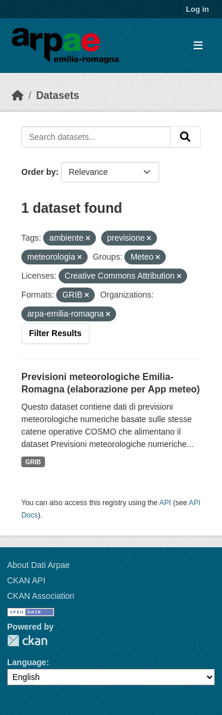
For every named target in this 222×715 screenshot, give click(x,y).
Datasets (57, 95)
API (165, 503)
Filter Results (55, 333)
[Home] (18, 95)
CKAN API (26, 580)
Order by (38, 172)
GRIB (33, 461)
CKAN (27, 640)
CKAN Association (41, 596)
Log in (197, 9)
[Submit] (185, 137)
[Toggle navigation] (198, 46)
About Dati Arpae (38, 565)
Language (26, 662)
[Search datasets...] (95, 137)
